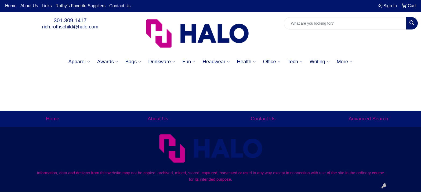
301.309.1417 (70, 20)
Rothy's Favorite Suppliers (81, 5)
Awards (107, 61)
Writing (320, 61)
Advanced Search (368, 118)
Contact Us (119, 5)
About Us (29, 5)
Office (271, 61)
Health (246, 61)
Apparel (79, 61)
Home (11, 5)
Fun (188, 61)
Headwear (216, 61)
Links (47, 5)
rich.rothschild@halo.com (70, 26)
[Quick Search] (345, 23)
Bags (133, 61)
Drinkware (161, 61)
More (345, 61)
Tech (295, 61)
